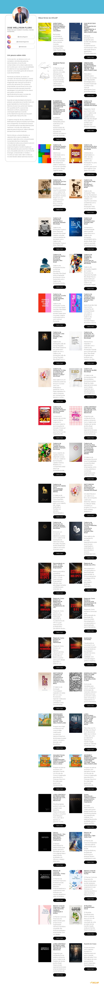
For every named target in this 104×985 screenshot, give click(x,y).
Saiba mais (59, 54)
